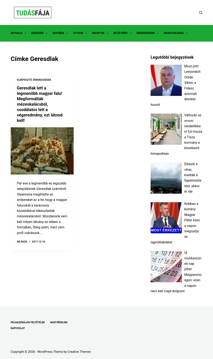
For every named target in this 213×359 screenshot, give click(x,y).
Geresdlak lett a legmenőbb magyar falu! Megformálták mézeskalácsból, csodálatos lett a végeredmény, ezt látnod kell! (39, 104)
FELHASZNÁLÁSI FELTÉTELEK (28, 322)
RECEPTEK (101, 33)
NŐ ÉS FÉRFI (123, 33)
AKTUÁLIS (19, 33)
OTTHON (81, 33)
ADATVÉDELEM (58, 322)
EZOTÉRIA (61, 33)
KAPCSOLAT (18, 328)
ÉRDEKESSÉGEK (148, 33)
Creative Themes (79, 352)
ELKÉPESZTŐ (24, 79)
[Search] (200, 12)
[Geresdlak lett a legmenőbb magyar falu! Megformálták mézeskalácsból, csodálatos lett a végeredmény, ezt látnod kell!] (42, 151)
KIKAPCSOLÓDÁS (176, 33)
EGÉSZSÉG (40, 33)
